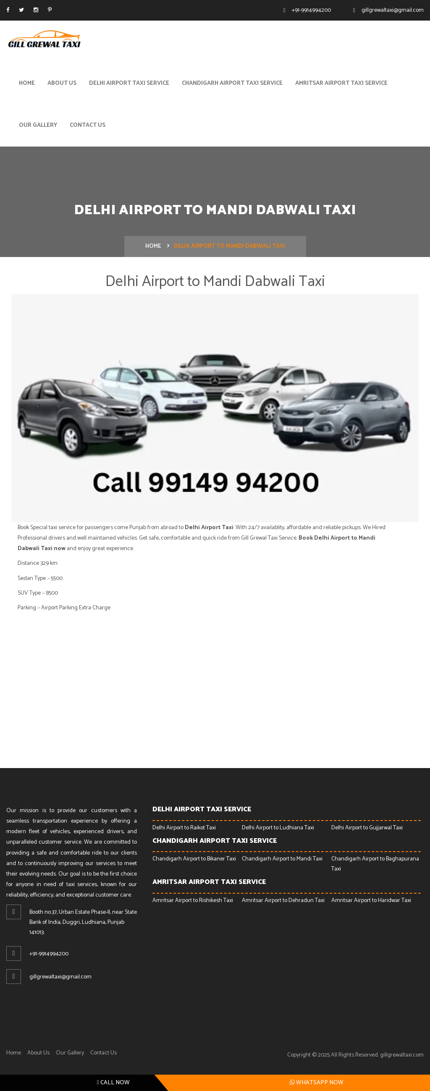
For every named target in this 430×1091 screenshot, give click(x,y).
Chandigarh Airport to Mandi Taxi (282, 859)
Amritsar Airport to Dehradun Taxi (283, 900)
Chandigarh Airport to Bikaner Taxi (194, 859)
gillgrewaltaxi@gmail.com (393, 10)
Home (27, 83)
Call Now (113, 1083)
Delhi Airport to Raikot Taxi (184, 828)
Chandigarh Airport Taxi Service (232, 83)
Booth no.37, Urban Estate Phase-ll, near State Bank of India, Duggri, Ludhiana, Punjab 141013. (83, 923)
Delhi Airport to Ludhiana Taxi (278, 828)
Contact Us (87, 125)
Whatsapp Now (316, 1083)
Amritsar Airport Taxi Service (341, 83)
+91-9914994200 (311, 10)
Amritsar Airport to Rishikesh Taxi (192, 900)
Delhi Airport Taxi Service (129, 83)
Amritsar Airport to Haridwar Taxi (371, 900)
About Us (61, 83)
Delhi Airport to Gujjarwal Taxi (367, 828)
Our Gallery (38, 125)
